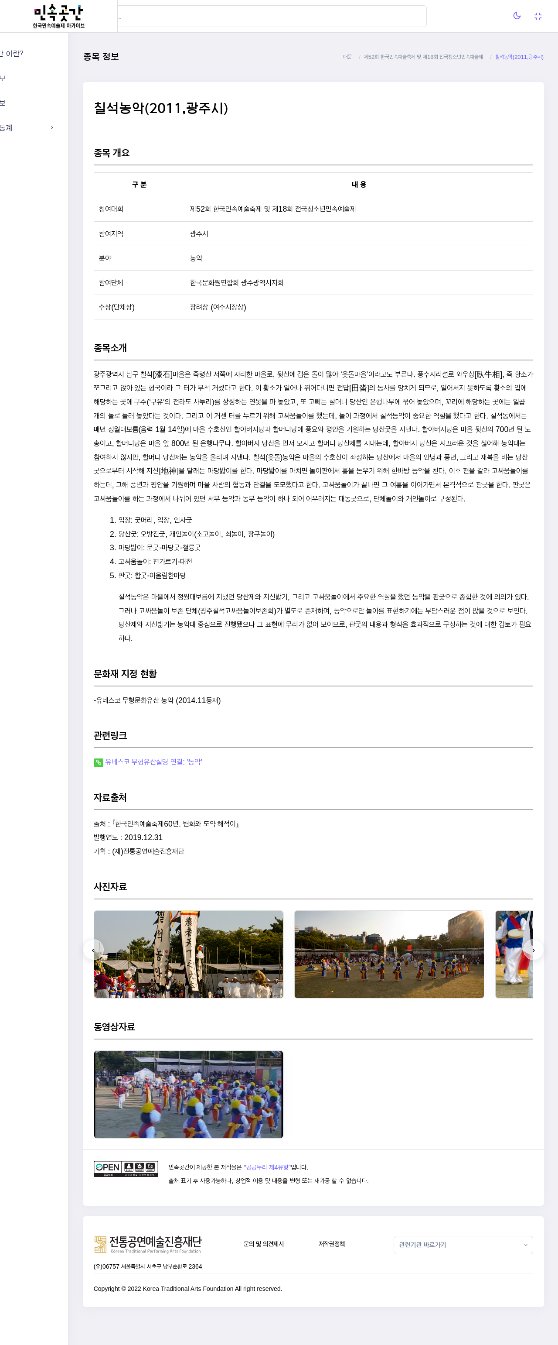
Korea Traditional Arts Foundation (237, 1316)
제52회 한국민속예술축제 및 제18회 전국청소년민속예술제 (423, 57)
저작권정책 (356, 1271)
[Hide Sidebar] (134, 16)
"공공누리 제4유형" (308, 1195)
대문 (347, 57)
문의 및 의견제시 (296, 1271)
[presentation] (142, 977)
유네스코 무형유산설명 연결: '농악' (202, 789)
